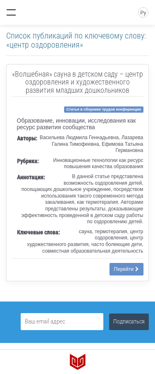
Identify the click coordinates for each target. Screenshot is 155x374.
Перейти (126, 269)
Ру (143, 13)
